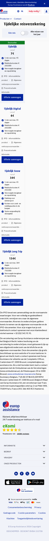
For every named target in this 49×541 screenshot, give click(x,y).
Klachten (11, 518)
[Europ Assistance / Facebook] (22, 473)
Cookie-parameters (27, 513)
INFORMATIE (9, 445)
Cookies (42, 513)
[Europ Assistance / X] (27, 473)
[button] (20, 11)
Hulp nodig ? (34, 11)
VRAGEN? (8, 457)
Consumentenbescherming (20, 507)
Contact (17, 18)
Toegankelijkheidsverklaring (30, 518)
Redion (31, 5)
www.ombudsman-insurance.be (21, 374)
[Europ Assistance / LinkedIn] (16, 473)
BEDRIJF (7, 451)
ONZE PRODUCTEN (12, 463)
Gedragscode (9, 513)
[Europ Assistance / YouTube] (33, 473)
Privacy (37, 507)
